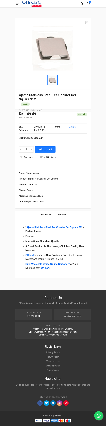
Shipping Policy (53, 365)
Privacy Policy (53, 352)
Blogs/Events (53, 370)
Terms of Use (53, 361)
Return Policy (53, 356)
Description (46, 214)
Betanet (58, 415)
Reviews (61, 214)
